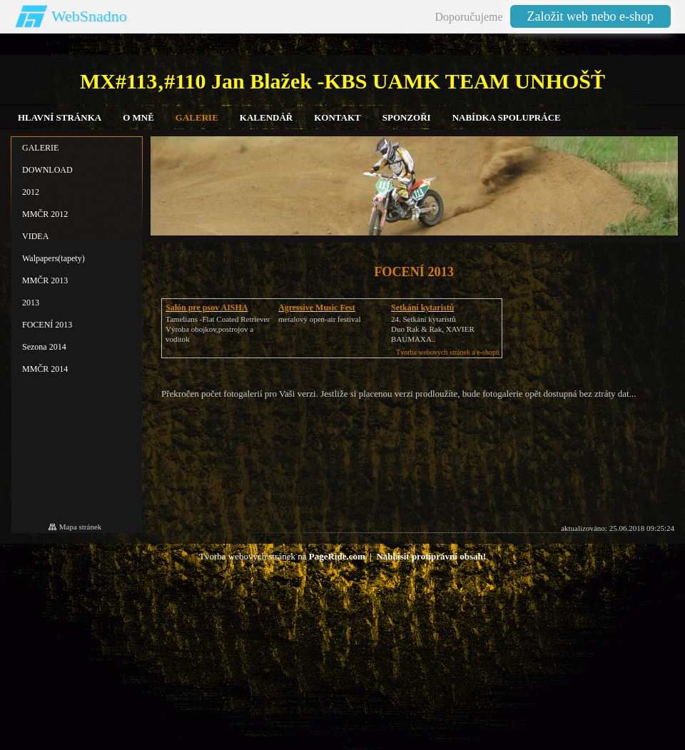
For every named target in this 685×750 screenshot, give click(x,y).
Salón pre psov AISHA (207, 308)
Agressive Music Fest (316, 308)
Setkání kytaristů (422, 308)
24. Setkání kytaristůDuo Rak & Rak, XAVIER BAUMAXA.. (433, 329)
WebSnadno (89, 16)
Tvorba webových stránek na (282, 556)
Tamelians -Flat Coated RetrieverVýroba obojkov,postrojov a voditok (218, 329)
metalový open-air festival (319, 319)
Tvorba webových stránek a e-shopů (447, 352)
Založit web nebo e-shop (590, 16)
